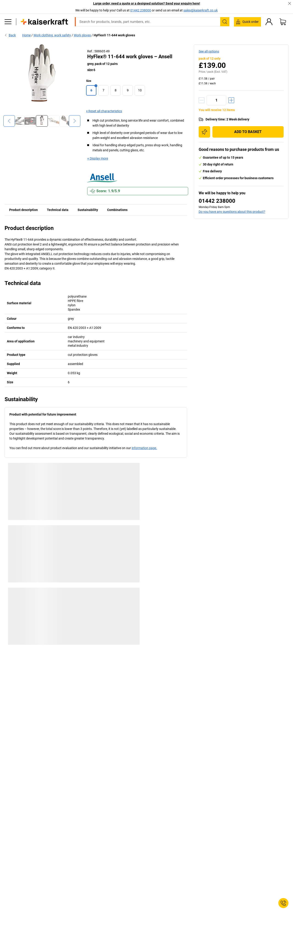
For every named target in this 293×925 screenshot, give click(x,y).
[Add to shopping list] (204, 132)
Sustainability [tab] (88, 210)
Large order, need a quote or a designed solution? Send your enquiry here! (146, 3)
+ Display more (97, 158)
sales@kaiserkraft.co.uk (200, 10)
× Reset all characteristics (104, 111)
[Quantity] (216, 100)
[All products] (8, 21)
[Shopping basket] (282, 21)
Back (10, 35)
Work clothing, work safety (52, 35)
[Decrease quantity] (201, 100)
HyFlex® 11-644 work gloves (114, 35)
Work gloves (82, 35)
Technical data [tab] (57, 210)
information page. (144, 448)
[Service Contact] (283, 903)
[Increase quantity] (231, 100)
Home (26, 35)
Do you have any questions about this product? (232, 211)
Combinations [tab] (117, 210)
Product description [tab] (23, 210)
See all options (209, 51)
